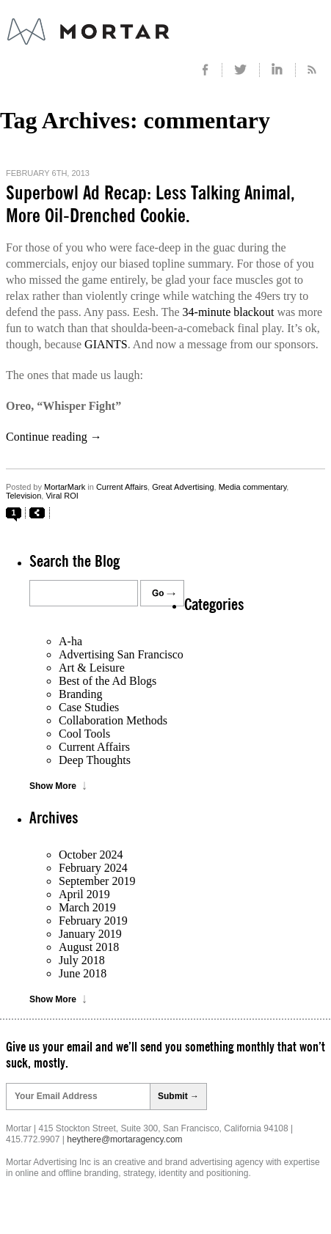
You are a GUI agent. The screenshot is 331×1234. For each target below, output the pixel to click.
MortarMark (64, 486)
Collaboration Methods (113, 720)
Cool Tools (84, 733)
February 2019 (93, 920)
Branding (81, 694)
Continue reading (54, 436)
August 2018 (89, 947)
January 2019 (90, 934)
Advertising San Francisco (121, 654)
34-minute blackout (228, 312)
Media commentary (253, 486)
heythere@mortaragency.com (124, 1139)
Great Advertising (183, 486)
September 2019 (97, 881)
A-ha (70, 641)
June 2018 (82, 973)
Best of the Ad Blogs (107, 681)
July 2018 (82, 960)
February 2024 (93, 868)
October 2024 (91, 854)
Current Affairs (122, 486)
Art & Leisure (92, 667)
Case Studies (89, 707)
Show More (52, 786)
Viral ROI (62, 495)
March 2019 (87, 907)
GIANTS (106, 344)
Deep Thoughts (95, 760)
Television (23, 495)
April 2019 (84, 894)
